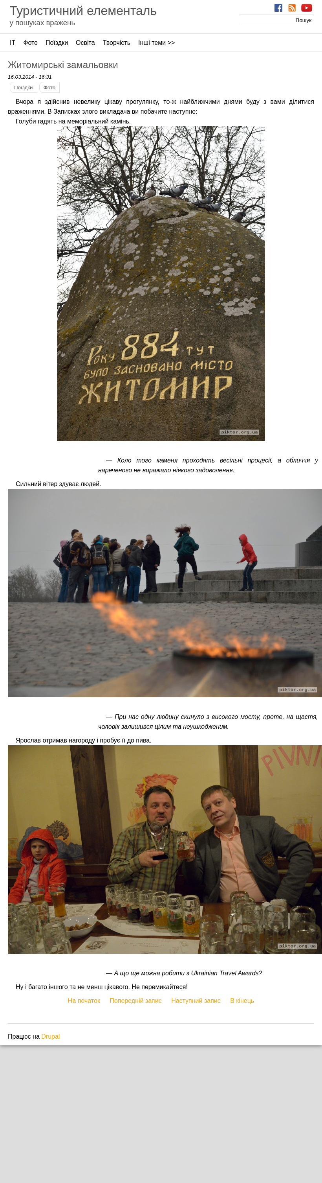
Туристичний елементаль (83, 11)
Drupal (50, 1036)
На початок (84, 1000)
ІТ (12, 42)
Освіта (85, 42)
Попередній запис (135, 1000)
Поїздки (57, 42)
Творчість (116, 42)
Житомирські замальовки (63, 64)
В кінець (242, 1000)
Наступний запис (196, 1000)
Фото (30, 42)
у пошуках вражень (42, 22)
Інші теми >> (156, 42)
